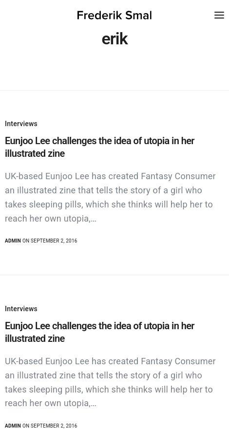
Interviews (21, 124)
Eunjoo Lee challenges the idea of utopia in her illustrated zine (99, 147)
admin (13, 240)
